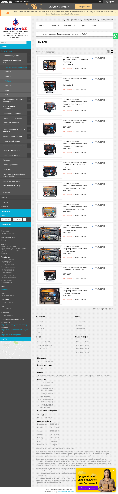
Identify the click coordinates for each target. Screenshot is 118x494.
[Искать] (28, 42)
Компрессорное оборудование (9, 107)
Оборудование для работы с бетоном (14, 130)
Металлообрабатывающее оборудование (13, 100)
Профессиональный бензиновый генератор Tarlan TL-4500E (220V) (75, 227)
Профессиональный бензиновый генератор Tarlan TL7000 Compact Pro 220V (75, 206)
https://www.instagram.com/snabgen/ (15, 325)
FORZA (7, 90)
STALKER (8, 86)
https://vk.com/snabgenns (11, 335)
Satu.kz (69, 489)
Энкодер (6, 192)
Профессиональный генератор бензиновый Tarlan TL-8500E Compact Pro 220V (75, 290)
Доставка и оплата (44, 341)
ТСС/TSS (8, 72)
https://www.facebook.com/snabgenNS (15, 330)
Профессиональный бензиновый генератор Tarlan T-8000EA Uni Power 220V (75, 143)
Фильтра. (6, 160)
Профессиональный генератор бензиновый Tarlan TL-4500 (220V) (75, 248)
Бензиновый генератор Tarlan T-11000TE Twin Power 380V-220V (75, 164)
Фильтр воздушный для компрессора (12, 187)
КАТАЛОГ (68, 26)
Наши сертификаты (44, 345)
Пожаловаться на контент (65, 492)
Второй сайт (81, 328)
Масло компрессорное (11, 181)
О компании (80, 321)
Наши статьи (42, 348)
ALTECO (8, 76)
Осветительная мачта (11, 150)
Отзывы (4, 202)
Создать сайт (18, 2)
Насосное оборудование (12, 118)
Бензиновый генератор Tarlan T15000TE (75, 79)
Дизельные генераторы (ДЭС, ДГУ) (14, 61)
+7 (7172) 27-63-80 (82, 341)
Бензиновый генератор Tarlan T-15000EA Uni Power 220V (75, 268)
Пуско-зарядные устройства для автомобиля (14, 175)
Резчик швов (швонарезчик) (14, 146)
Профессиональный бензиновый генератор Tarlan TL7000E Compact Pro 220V (75, 185)
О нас (42, 26)
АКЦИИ (4, 197)
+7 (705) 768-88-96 (82, 348)
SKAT (7, 95)
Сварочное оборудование (13, 113)
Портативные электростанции (15, 67)
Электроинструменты (11, 155)
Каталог (40, 325)
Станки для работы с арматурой (11, 124)
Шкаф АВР (7, 169)
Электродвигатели (10, 165)
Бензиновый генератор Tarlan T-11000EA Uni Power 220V (75, 121)
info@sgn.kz (5, 289)
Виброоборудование (11, 56)
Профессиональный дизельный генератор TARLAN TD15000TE (75, 59)
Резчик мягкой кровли (11, 141)
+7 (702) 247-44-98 (82, 345)
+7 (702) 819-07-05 (82, 352)
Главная (55, 26)
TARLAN (8, 81)
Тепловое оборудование (12, 136)
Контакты (5, 207)
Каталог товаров (8, 51)
